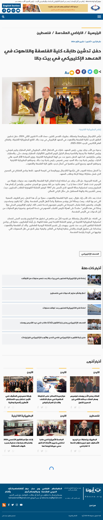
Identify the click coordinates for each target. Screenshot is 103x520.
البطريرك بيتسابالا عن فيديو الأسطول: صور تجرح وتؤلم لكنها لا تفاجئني (84, 442)
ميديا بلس (4, 515)
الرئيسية (94, 33)
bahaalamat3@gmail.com (19, 497)
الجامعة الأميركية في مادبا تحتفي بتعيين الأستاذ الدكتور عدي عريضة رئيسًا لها (51, 442)
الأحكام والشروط (73, 516)
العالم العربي (53, 490)
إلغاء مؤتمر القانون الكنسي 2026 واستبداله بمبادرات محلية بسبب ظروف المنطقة (18, 442)
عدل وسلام (32, 490)
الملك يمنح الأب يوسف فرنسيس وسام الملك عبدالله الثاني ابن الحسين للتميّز (84, 399)
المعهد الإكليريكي (90, 253)
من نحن (92, 505)
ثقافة (21, 488)
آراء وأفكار (8, 490)
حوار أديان (27, 490)
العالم (59, 488)
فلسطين (44, 33)
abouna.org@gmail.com (52, 497)
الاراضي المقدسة (69, 33)
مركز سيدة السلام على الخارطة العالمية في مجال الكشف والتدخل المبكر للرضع (51, 399)
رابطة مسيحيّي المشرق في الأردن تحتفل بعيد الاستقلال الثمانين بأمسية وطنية (18, 399)
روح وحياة (37, 490)
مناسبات (14, 488)
